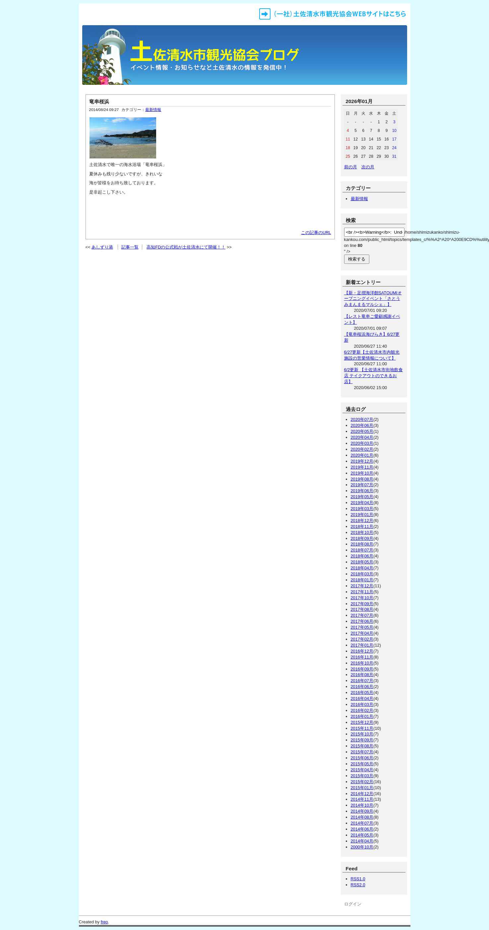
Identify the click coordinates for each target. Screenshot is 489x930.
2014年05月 (362, 835)
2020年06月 (362, 425)
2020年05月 (362, 431)
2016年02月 (362, 710)
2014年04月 (362, 841)
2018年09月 (362, 538)
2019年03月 (362, 508)
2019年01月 (362, 514)
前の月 (350, 166)
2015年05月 (362, 763)
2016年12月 (362, 651)
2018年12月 (362, 520)
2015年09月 (362, 739)
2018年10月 (362, 532)
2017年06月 (362, 621)
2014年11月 (362, 799)
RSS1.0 (358, 878)
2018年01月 (362, 579)
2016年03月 (362, 704)
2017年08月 (362, 609)
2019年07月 (362, 484)
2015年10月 (362, 733)
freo (104, 921)
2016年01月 (362, 716)
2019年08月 (362, 479)
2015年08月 (362, 745)
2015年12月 (362, 722)
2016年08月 (362, 674)
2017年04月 (362, 633)
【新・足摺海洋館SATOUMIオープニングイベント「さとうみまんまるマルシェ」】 (373, 298)
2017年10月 (362, 597)
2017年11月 (362, 591)
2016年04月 (362, 698)
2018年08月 (362, 544)
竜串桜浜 (99, 101)
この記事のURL (316, 232)
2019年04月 (362, 502)
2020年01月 (362, 455)
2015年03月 (362, 775)
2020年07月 (362, 419)
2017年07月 (362, 615)
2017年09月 (362, 603)
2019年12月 (362, 461)
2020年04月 (362, 437)
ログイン (352, 903)
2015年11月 (362, 728)
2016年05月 (362, 692)
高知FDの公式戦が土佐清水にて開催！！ (186, 247)
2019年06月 (362, 490)
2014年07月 (362, 823)
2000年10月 (362, 846)
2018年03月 (362, 573)
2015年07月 (362, 751)
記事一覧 (130, 247)
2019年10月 (362, 473)
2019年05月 (362, 496)
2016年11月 (362, 657)
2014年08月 (362, 817)
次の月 (367, 166)
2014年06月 (362, 829)
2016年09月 (362, 669)
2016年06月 (362, 686)
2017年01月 (362, 645)
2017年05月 (362, 627)
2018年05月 (362, 561)
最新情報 (153, 110)
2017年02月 (362, 639)
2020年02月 (362, 449)
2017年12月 (362, 585)
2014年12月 (362, 793)
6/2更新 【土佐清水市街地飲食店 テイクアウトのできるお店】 (373, 375)
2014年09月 (362, 811)
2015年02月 (362, 781)
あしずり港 (102, 247)
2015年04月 (362, 769)
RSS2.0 (358, 884)
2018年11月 (362, 526)
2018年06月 (362, 555)
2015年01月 (362, 787)
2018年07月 (362, 550)
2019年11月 (362, 467)
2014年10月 (362, 805)
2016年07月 (362, 680)
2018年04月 (362, 567)
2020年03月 (362, 443)
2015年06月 (362, 757)
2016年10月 (362, 663)
